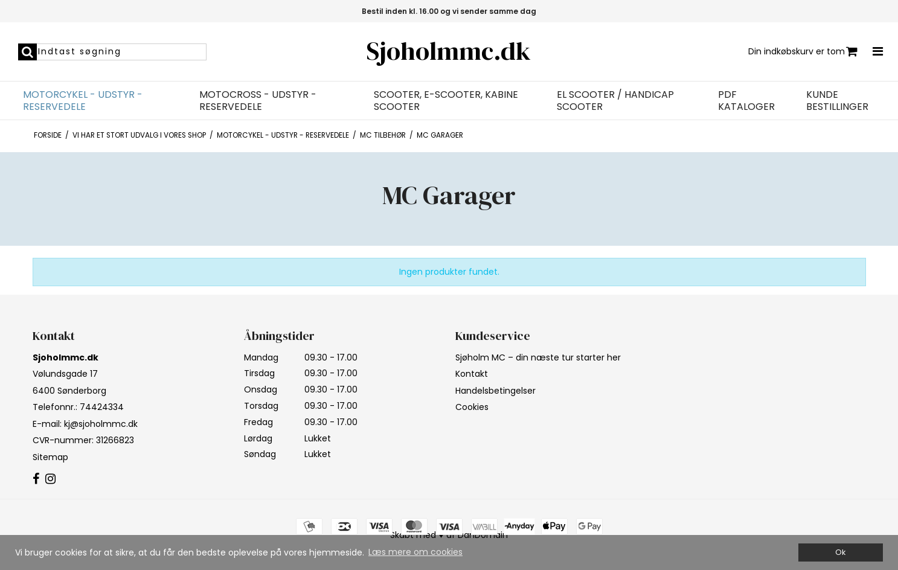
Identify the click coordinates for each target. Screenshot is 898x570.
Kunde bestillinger (837, 101)
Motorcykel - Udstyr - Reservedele (83, 101)
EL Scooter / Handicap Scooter (615, 101)
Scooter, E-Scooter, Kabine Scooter (446, 101)
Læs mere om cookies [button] (415, 552)
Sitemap (50, 457)
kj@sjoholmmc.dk (101, 424)
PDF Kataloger (746, 101)
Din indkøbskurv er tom (803, 51)
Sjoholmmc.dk (449, 51)
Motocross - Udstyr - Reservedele (257, 101)
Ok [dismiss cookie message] (840, 552)
